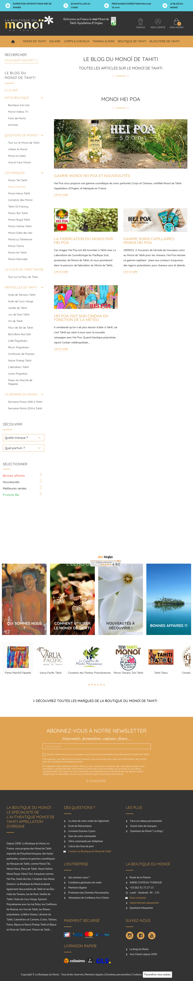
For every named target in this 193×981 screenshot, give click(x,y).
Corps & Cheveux (76, 41)
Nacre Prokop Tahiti (19, 360)
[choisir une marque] (23, 437)
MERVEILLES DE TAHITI (21, 287)
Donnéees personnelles (118, 974)
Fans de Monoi (17, 118)
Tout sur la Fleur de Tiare (23, 277)
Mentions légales (77, 887)
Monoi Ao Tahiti (17, 252)
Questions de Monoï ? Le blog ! (146, 831)
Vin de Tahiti (15, 321)
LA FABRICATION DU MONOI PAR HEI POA (83, 240)
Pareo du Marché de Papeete (20, 382)
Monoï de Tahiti (34, 41)
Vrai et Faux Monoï (19, 162)
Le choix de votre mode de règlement (88, 821)
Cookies (136, 974)
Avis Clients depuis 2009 (143, 954)
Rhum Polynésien (18, 347)
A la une (11, 90)
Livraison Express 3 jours (81, 831)
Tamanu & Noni (104, 41)
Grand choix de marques (143, 826)
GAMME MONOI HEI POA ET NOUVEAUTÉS (92, 175)
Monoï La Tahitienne (20, 239)
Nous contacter (138, 898)
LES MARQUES (15, 173)
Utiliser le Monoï (17, 149)
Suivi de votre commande (82, 836)
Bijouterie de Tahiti (165, 41)
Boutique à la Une (19, 105)
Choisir (13, 41)
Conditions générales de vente (85, 882)
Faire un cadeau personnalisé (146, 821)
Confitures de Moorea (21, 354)
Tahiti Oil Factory (18, 206)
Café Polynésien (17, 340)
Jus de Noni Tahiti (19, 314)
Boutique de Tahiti (132, 41)
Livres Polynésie (17, 373)
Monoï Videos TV (18, 111)
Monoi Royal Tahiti (19, 219)
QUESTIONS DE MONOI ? (22, 135)
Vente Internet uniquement (144, 903)
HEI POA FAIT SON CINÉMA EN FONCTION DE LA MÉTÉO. (81, 318)
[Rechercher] (22, 59)
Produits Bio (11, 495)
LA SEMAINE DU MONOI (21, 394)
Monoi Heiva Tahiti (19, 193)
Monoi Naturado (17, 259)
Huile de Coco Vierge (20, 301)
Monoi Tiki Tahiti (17, 180)
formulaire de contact (112, 774)
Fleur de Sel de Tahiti (20, 327)
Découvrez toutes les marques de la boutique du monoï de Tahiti (96, 701)
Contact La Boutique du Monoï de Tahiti (89, 851)
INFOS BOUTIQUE (17, 98)
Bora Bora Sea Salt (19, 334)
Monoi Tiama (16, 246)
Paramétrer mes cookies (157, 974)
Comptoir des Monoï (20, 200)
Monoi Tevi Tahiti (18, 213)
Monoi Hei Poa (16, 187)
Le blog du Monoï (139, 949)
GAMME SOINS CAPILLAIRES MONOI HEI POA (148, 240)
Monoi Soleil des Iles (20, 233)
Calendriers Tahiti (18, 367)
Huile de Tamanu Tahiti (22, 294)
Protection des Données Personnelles (88, 892)
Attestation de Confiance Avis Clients (88, 898)
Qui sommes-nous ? (79, 877)
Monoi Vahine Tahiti (20, 226)
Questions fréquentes (141, 908)
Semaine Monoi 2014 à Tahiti (25, 408)
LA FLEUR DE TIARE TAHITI (23, 269)
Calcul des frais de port (81, 846)
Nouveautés (11, 482)
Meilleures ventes (15, 488)
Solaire (55, 41)
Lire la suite (61, 195)
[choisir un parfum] (23, 448)
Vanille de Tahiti (17, 308)
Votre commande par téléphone (85, 841)
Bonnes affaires (14, 475)
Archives (13, 125)
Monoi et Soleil (17, 156)
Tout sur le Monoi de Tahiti (24, 142)
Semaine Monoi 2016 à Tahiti (25, 401)
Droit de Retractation (80, 826)
